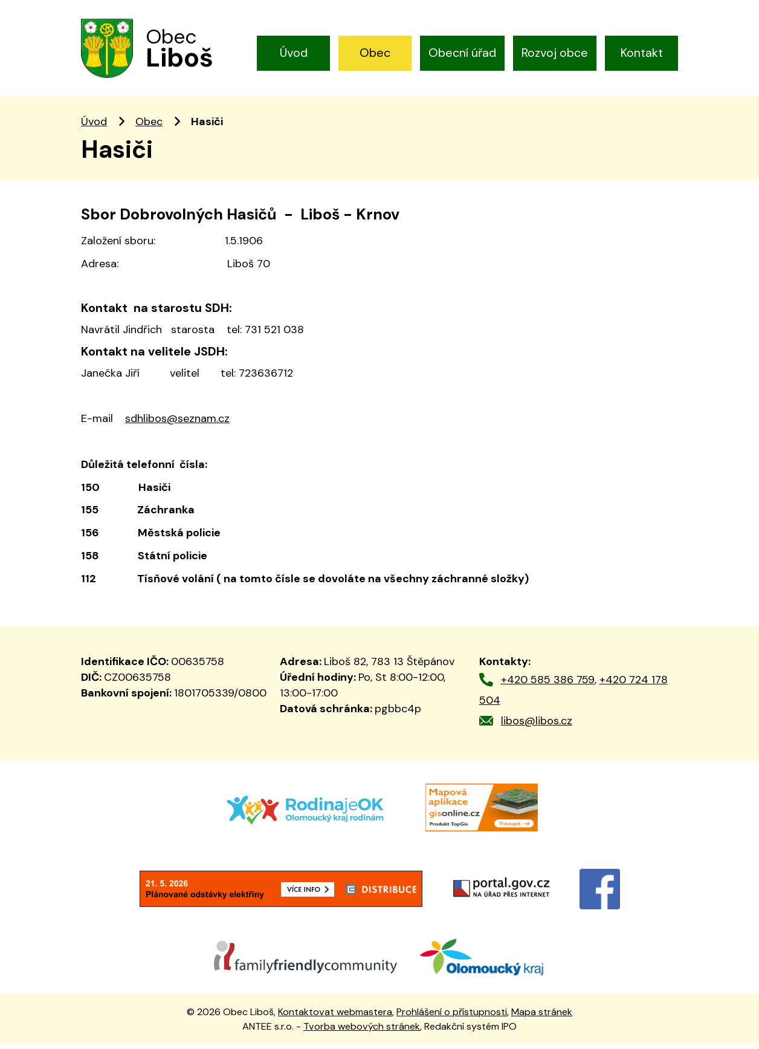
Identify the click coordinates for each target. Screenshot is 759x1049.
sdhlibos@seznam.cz (177, 422)
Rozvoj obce (555, 52)
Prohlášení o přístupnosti (451, 1015)
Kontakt (642, 52)
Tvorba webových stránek (361, 1030)
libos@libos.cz (536, 725)
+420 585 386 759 (548, 683)
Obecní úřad (462, 52)
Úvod (294, 52)
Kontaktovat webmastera (335, 1015)
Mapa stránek (541, 1015)
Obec (375, 52)
